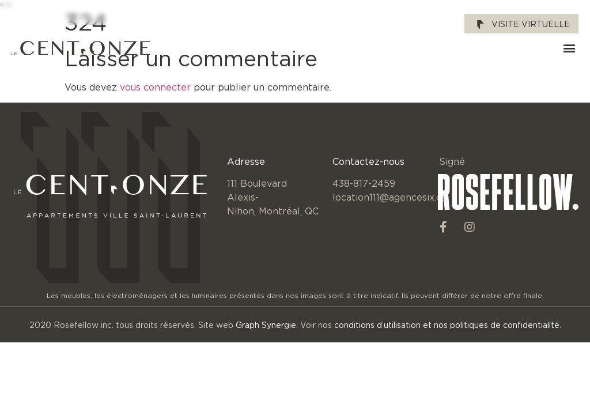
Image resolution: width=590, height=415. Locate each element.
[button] (568, 48)
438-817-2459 (363, 183)
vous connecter (155, 87)
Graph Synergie (266, 324)
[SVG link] (81, 48)
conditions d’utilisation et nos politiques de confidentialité (446, 324)
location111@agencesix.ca (389, 197)
